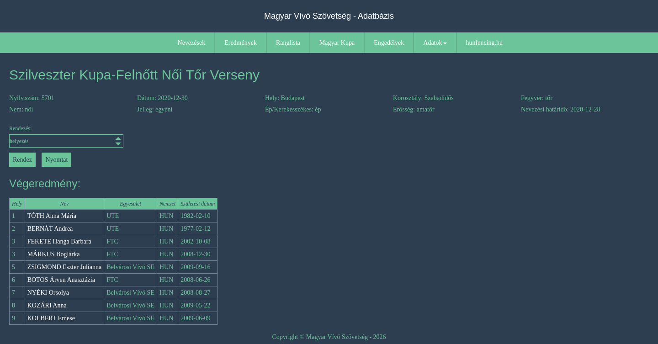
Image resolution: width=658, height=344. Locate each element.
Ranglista (288, 42)
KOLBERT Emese (51, 318)
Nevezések (192, 42)
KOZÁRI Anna (47, 305)
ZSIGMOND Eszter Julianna (64, 267)
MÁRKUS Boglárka (53, 254)
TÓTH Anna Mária (51, 215)
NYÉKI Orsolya (48, 292)
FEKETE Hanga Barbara (59, 241)
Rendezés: (66, 136)
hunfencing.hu (484, 42)
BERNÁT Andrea (50, 228)
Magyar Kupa (337, 42)
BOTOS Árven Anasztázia (61, 279)
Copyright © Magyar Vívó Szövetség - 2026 (329, 336)
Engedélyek (389, 42)
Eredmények (240, 42)
